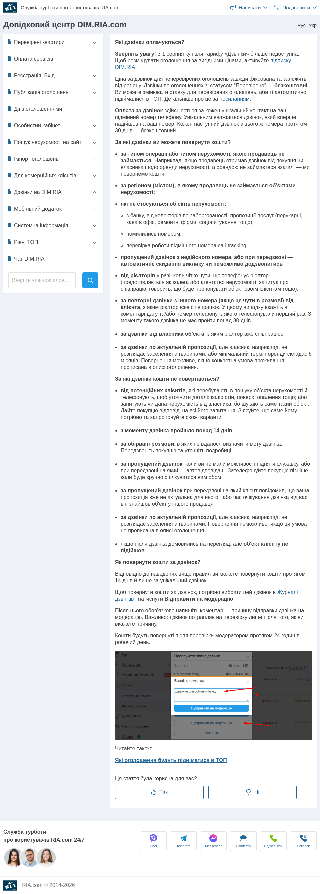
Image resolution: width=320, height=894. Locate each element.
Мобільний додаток (34, 209)
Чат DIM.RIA (25, 259)
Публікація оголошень (37, 92)
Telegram (183, 841)
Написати (243, 841)
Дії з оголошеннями (34, 109)
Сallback (303, 841)
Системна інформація (37, 225)
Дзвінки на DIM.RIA (34, 192)
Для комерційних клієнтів (41, 175)
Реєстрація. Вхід (31, 75)
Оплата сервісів (30, 59)
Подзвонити (273, 841)
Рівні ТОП (22, 242)
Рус (301, 25)
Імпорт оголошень (33, 159)
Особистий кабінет (33, 125)
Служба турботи (70, 8)
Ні (252, 792)
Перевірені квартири (36, 42)
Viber (153, 841)
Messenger (213, 841)
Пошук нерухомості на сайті (45, 142)
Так (159, 792)
